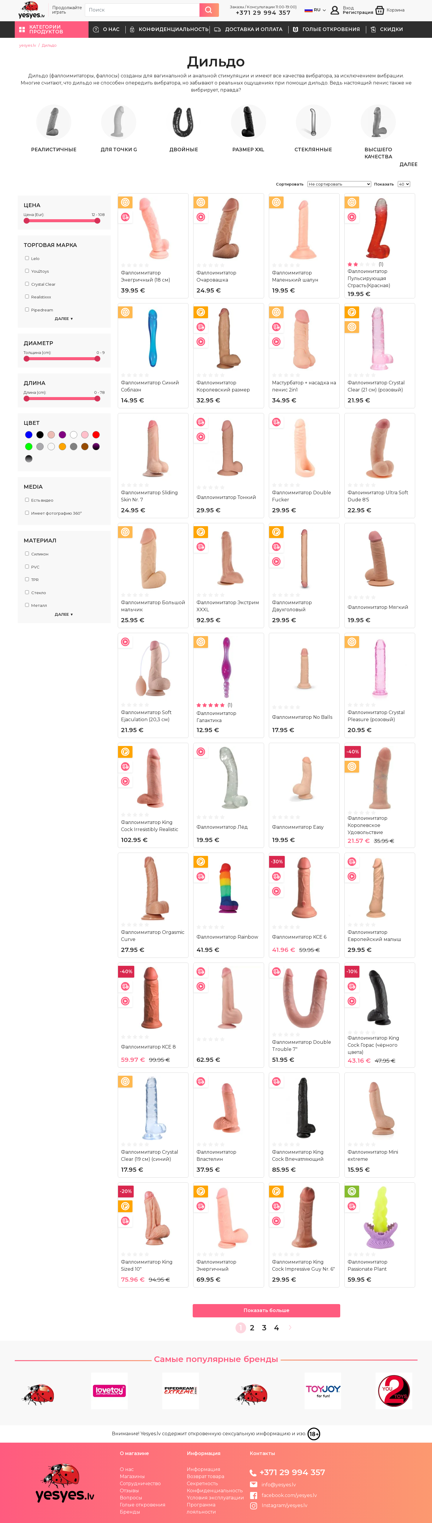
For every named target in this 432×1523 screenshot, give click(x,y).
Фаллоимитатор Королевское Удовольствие (367, 825)
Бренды (130, 1512)
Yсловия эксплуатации (215, 1498)
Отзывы (129, 1490)
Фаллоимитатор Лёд (222, 827)
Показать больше (266, 1310)
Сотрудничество (140, 1483)
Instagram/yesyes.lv (278, 1505)
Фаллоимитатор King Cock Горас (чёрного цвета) (373, 1045)
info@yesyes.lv (279, 1485)
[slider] (27, 220)
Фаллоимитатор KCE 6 (299, 937)
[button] (52, 29)
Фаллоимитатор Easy (298, 827)
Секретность (202, 1483)
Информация (203, 1469)
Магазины (132, 1476)
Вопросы (131, 1498)
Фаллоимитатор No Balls (302, 717)
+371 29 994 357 (263, 12)
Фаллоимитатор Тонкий (226, 497)
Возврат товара (205, 1476)
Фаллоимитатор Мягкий (378, 607)
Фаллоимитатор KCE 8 (148, 1046)
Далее (64, 318)
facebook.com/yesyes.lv (283, 1495)
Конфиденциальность (215, 1490)
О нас (127, 1469)
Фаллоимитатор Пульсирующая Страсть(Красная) (369, 278)
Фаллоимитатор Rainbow (227, 937)
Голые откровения (143, 1505)
